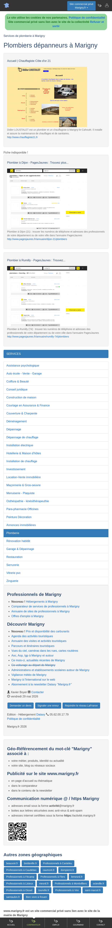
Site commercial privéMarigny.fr (81, 6)
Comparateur (33, 922)
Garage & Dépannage (20, 548)
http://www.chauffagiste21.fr (22, 137)
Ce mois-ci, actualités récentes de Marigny (38, 660)
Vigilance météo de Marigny (28, 674)
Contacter (37, 692)
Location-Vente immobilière (23, 477)
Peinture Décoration (18, 517)
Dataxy (40, 714)
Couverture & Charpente (21, 413)
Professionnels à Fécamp (20, 876)
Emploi (56, 922)
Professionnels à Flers (52, 876)
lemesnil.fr (76, 876)
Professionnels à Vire (67, 890)
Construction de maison (21, 397)
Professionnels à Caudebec (21, 870)
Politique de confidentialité (87, 17)
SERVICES (13, 353)
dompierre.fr (67, 870)
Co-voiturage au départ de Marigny (33, 665)
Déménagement (16, 421)
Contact (101, 922)
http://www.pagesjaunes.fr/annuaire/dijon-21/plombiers (37, 239)
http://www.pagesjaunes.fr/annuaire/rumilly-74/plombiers (38, 336)
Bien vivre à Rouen (36, 897)
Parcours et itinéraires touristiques (32, 645)
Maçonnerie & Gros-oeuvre (23, 485)
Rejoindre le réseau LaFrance (81, 705)
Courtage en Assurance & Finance (28, 405)
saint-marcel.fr (93, 890)
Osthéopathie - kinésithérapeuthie (27, 501)
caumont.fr (49, 870)
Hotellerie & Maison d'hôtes (23, 453)
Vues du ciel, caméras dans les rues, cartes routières (44, 650)
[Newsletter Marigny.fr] (99, 5)
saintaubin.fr (13, 897)
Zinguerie (12, 580)
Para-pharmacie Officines (22, 509)
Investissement (15, 469)
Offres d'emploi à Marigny (27, 616)
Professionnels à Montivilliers (71, 883)
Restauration (14, 556)
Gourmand (78, 922)
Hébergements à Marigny (42, 601)
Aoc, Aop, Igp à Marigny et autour (32, 655)
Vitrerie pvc (13, 572)
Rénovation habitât (18, 541)
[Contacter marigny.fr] (106, 5)
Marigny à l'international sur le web (33, 679)
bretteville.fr (30, 863)
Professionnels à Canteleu (57, 863)
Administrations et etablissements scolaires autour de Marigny (50, 670)
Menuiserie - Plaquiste (20, 493)
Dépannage (13, 429)
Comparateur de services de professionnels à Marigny (45, 606)
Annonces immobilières (21, 525)
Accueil (11, 922)
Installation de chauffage (21, 461)
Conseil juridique (16, 389)
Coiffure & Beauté (17, 381)
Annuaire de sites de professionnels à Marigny (40, 611)
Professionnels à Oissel (19, 890)
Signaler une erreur (48, 705)
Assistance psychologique (22, 365)
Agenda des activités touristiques (32, 636)
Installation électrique (19, 445)
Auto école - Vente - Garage (24, 373)
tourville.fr (43, 890)
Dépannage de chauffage (22, 437)
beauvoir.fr (12, 863)
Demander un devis (20, 705)
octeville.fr (98, 883)
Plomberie (12, 533)
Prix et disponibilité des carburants (47, 631)
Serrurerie (12, 564)
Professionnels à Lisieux (19, 883)
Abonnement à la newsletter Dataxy (41, 684)
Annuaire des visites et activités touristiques (38, 640)
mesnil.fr (44, 883)
